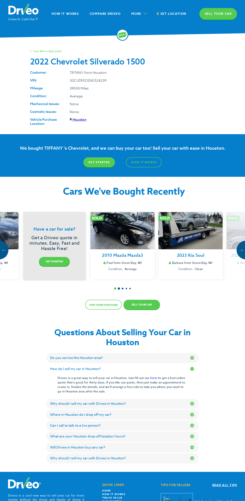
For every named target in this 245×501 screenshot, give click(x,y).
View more (103, 304)
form (154, 378)
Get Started (99, 162)
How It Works (143, 162)
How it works (113, 494)
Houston (78, 119)
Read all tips (224, 485)
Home (106, 490)
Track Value (112, 497)
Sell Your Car (142, 305)
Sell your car (218, 14)
